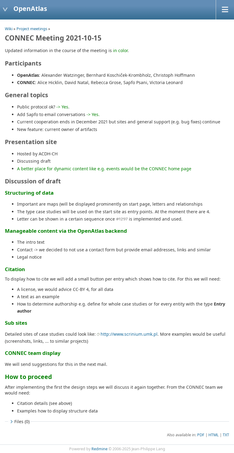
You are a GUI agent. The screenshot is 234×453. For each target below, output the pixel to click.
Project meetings (31, 28)
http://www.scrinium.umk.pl (129, 334)
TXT (226, 434)
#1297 (122, 219)
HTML (213, 434)
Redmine (99, 448)
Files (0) (19, 421)
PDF (200, 434)
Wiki (8, 28)
